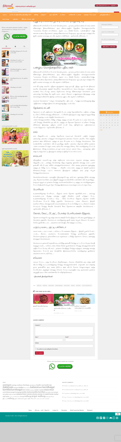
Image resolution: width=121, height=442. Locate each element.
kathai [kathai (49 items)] (25, 399)
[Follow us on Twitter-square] (101, 429)
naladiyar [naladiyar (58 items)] (32, 401)
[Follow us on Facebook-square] (97, 429)
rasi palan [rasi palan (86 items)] (5, 406)
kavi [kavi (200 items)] (40, 399)
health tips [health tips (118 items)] (48, 397)
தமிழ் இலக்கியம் (105, 14)
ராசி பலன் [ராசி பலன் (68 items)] (36, 410)
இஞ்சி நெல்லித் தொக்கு (40, 317)
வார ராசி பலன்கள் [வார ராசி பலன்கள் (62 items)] (44, 410)
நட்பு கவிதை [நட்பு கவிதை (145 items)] (8, 410)
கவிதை (36, 14)
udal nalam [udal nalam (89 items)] (6, 408)
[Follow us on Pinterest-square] (104, 429)
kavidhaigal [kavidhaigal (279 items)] (48, 398)
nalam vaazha (51, 297)
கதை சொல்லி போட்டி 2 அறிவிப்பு (106, 5)
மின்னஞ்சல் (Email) (106, 36)
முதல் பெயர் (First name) (107, 43)
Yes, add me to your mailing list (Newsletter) (46, 360)
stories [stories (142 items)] (34, 406)
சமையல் (51, 24)
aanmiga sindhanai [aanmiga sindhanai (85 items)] (17, 396)
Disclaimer (64, 422)
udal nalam (78, 297)
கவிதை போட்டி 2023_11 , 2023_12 (79, 397)
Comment (37, 336)
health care (39, 297)
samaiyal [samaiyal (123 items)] (19, 406)
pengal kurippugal (58, 297)
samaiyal (73, 297)
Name (37, 348)
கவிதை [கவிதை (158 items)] (27, 408)
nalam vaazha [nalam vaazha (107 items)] (39, 401)
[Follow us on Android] (110, 429)
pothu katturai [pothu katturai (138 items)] (27, 404)
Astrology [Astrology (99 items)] (26, 397)
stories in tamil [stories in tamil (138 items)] (43, 406)
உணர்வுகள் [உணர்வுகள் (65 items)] (16, 408)
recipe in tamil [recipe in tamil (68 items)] (12, 406)
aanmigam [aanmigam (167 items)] (7, 396)
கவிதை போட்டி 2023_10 (81, 401)
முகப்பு (5, 14)
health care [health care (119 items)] (40, 397)
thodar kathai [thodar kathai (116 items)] (53, 406)
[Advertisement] (109, 92)
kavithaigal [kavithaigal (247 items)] (16, 401)
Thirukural (89, 422)
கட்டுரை (62, 14)
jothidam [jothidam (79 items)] (16, 399)
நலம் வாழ (6, 19)
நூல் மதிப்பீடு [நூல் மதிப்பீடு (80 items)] (28, 410)
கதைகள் (43, 14)
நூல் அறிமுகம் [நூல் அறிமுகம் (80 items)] (19, 410)
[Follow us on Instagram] (107, 429)
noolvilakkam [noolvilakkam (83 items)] (7, 404)
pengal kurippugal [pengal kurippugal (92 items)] (16, 404)
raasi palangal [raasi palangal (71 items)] (54, 404)
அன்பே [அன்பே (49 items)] (11, 408)
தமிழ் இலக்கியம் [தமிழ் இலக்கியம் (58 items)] (50, 408)
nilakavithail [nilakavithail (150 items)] (49, 401)
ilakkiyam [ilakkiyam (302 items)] (8, 398)
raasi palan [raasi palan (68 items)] (48, 404)
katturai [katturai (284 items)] (34, 398)
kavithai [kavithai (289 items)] (7, 401)
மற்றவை (15, 19)
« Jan (100, 141)
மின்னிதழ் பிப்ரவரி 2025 (16, 126)
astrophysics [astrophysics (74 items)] (32, 396)
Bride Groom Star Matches (77, 422)
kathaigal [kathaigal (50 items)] (28, 399)
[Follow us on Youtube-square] (114, 429)
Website (37, 354)
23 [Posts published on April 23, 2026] (109, 136)
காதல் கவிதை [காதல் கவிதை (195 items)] (39, 408)
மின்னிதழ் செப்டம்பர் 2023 (78, 405)
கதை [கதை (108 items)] (22, 408)
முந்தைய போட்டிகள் (90, 14)
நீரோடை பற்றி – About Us (42, 422)
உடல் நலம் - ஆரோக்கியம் (40, 24)
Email (67, 348)
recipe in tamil (66, 297)
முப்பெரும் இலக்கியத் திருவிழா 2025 (20, 14)
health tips (45, 297)
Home (30, 422)
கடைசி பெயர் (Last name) (108, 51)
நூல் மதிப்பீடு (53, 14)
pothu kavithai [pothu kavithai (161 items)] (39, 403)
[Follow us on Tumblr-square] (117, 429)
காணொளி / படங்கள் (75, 14)
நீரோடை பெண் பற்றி (28, 19)
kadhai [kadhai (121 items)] (21, 399)
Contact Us (55, 422)
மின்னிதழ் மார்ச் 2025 (15, 99)
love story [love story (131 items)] (26, 401)
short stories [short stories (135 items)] (27, 406)
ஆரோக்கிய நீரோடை (87, 297)
